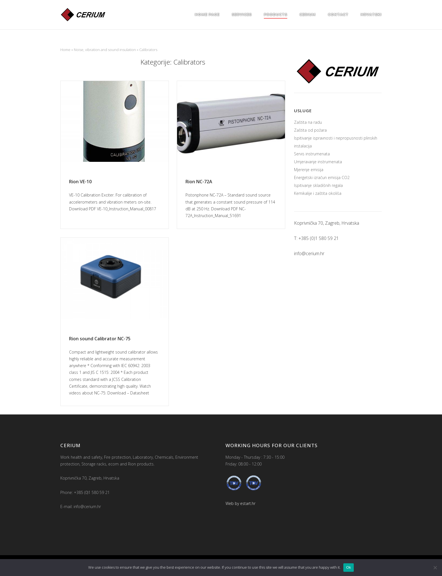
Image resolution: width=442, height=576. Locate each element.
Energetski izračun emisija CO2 (322, 177)
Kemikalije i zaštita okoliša (317, 193)
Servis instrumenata (312, 153)
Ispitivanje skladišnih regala (318, 185)
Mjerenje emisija (308, 169)
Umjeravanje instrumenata (318, 161)
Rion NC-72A (198, 181)
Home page (207, 14)
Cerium (307, 14)
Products (275, 14)
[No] (435, 567)
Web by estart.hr (240, 503)
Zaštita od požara (310, 130)
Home (65, 49)
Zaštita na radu (308, 122)
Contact (338, 14)
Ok (348, 567)
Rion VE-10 (80, 181)
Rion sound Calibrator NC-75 (100, 339)
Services (242, 14)
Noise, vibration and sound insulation (105, 49)
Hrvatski (371, 14)
